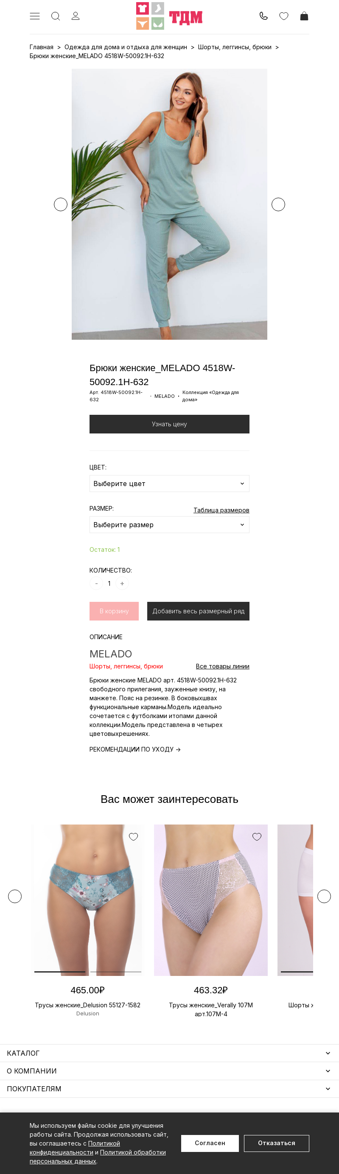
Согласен (210, 1142)
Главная (41, 46)
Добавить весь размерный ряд (198, 611)
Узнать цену (169, 424)
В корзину (114, 611)
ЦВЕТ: (98, 467)
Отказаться (276, 1142)
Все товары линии (222, 666)
